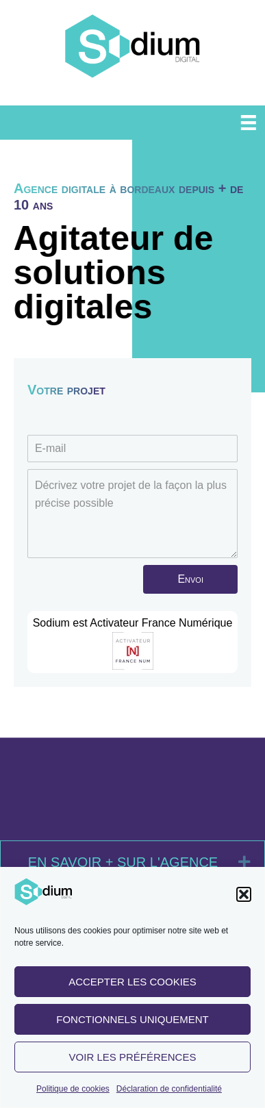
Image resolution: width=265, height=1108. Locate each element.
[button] (244, 899)
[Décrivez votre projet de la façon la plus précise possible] (132, 513)
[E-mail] (132, 448)
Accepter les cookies (132, 986)
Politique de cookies (73, 1093)
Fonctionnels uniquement (132, 1023)
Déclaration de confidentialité (169, 1093)
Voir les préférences (133, 1061)
